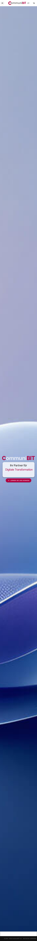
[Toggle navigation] (2, 3)
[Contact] (28, 3)
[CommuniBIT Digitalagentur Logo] (17, 3)
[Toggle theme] (33, 3)
